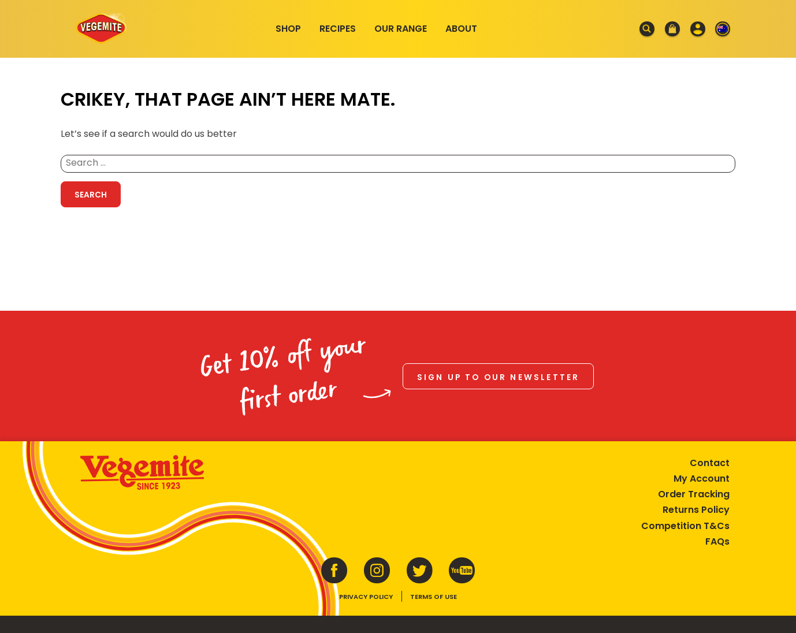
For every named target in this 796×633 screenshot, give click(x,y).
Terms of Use (433, 596)
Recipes (337, 28)
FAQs (717, 541)
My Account (702, 478)
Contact (710, 463)
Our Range (400, 28)
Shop (288, 28)
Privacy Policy (366, 596)
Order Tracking (694, 494)
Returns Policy (696, 509)
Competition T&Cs (685, 526)
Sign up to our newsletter (498, 377)
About (461, 28)
